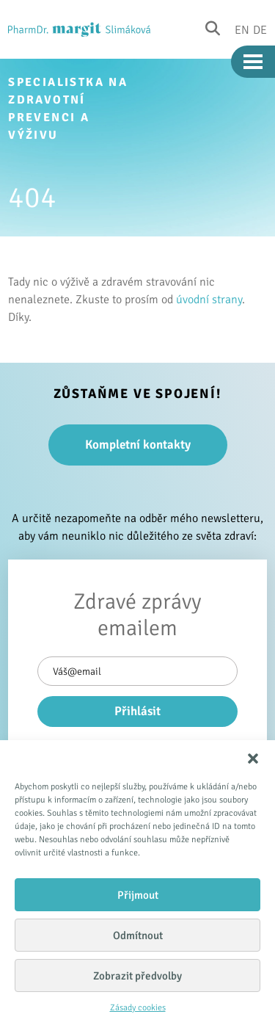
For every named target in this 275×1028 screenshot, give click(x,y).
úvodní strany (209, 299)
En (242, 29)
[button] (253, 758)
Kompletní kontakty (138, 444)
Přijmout (137, 895)
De (260, 29)
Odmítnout (138, 935)
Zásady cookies (138, 1007)
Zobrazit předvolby (137, 975)
